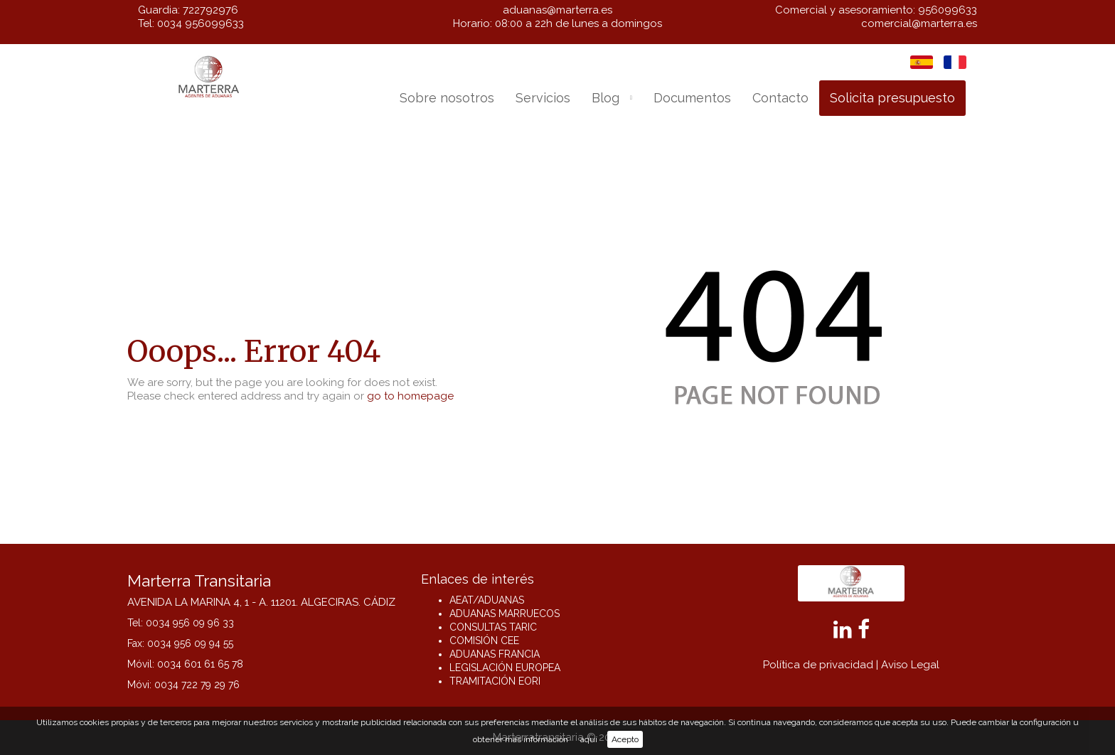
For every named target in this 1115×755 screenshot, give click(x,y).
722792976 (210, 10)
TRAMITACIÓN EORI (494, 681)
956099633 (947, 10)
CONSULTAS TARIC (493, 627)
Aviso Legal (910, 664)
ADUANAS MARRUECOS (504, 613)
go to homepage (410, 396)
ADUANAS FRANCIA (494, 654)
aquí (588, 739)
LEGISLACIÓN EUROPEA (504, 667)
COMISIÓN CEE (484, 640)
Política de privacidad (818, 664)
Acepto (625, 739)
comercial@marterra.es (919, 23)
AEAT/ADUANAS (486, 600)
